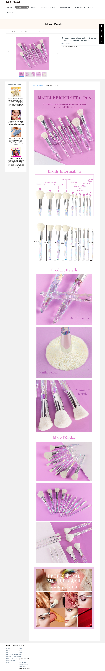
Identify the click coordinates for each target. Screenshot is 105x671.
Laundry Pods (41, 650)
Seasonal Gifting (10, 661)
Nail (7, 652)
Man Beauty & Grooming (12, 656)
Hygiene (24, 646)
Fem (23, 650)
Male (23, 652)
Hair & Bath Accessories (12, 654)
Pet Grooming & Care (11, 659)
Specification (50, 85)
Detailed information (38, 85)
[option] (32, 53)
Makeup (35, 31)
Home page (9, 7)
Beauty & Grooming (26, 31)
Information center (59, 646)
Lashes (8, 650)
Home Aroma (41, 654)
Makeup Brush (42, 31)
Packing (59, 85)
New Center (57, 650)
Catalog (55, 648)
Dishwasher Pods (42, 652)
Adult (23, 654)
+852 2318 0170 (80, 650)
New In (8, 663)
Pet (23, 656)
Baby (23, 648)
